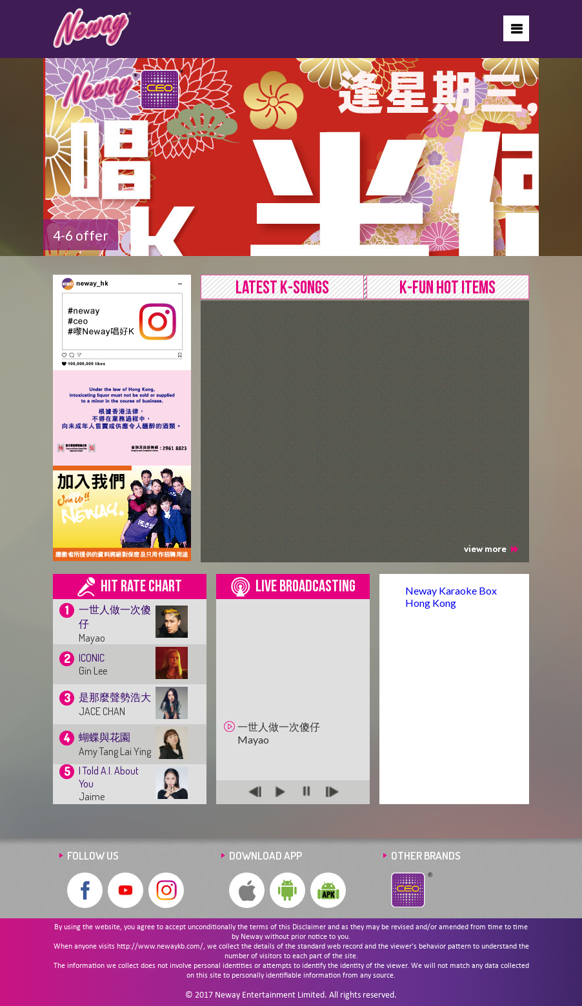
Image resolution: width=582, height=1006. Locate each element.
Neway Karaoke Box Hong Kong (451, 596)
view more (491, 548)
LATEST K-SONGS (282, 288)
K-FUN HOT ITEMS (447, 288)
